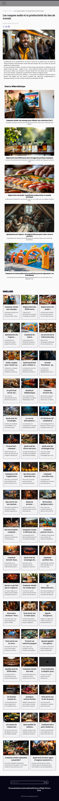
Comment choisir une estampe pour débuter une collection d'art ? (29, 120)
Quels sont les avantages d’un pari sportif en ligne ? (47, 449)
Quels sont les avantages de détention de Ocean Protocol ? (29, 561)
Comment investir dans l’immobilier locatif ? (11, 561)
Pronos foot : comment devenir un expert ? (11, 449)
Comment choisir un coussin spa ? (29, 586)
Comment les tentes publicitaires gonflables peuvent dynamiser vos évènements (29, 274)
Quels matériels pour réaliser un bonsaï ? (29, 364)
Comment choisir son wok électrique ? (29, 671)
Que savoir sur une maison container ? (11, 504)
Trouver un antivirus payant (29, 642)
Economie (13, 788)
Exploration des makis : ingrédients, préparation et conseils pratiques (29, 196)
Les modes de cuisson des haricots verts (11, 726)
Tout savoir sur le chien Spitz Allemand (29, 615)
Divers (10, 11)
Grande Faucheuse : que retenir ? (47, 364)
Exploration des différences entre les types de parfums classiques (29, 158)
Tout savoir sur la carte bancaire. (11, 643)
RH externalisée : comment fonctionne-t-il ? (11, 531)
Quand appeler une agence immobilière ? (47, 643)
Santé (30, 788)
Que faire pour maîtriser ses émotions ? (29, 476)
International (22, 788)
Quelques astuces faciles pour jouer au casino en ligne (30, 700)
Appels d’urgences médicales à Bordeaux (47, 616)
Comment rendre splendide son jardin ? (16, 758)
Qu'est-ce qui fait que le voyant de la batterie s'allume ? (11, 588)
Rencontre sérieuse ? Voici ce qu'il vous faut (11, 615)
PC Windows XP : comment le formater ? (47, 420)
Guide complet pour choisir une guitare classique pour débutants (11, 366)
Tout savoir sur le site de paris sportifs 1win (47, 698)
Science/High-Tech (39, 789)
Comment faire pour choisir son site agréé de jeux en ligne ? (47, 728)
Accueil (5, 11)
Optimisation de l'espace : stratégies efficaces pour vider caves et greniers (29, 235)
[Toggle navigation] (4, 3)
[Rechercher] (27, 782)
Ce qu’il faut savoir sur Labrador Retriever (11, 393)
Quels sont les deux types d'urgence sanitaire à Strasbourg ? (43, 759)
